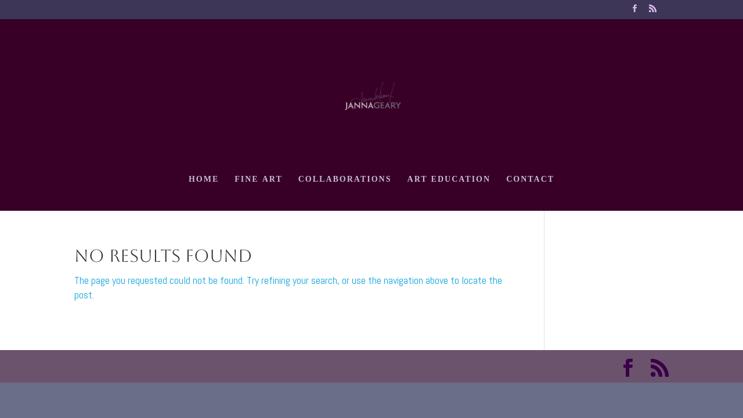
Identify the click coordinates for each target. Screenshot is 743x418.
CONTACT (530, 180)
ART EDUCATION (449, 180)
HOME (204, 180)
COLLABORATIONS (345, 180)
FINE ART (259, 180)
